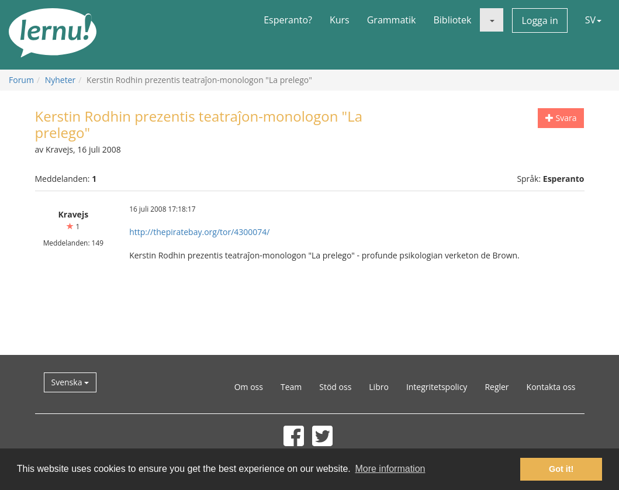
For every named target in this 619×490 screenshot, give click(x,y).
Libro (379, 386)
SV (593, 19)
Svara (561, 117)
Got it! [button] (561, 469)
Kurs (340, 19)
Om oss (248, 386)
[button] (491, 20)
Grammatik (391, 19)
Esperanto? (288, 19)
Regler (497, 386)
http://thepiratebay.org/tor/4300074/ (199, 231)
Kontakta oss (551, 386)
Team (291, 386)
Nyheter (60, 79)
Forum (21, 79)
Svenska (70, 382)
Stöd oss (335, 386)
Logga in (539, 20)
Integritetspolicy (437, 386)
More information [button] (390, 469)
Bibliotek (452, 19)
